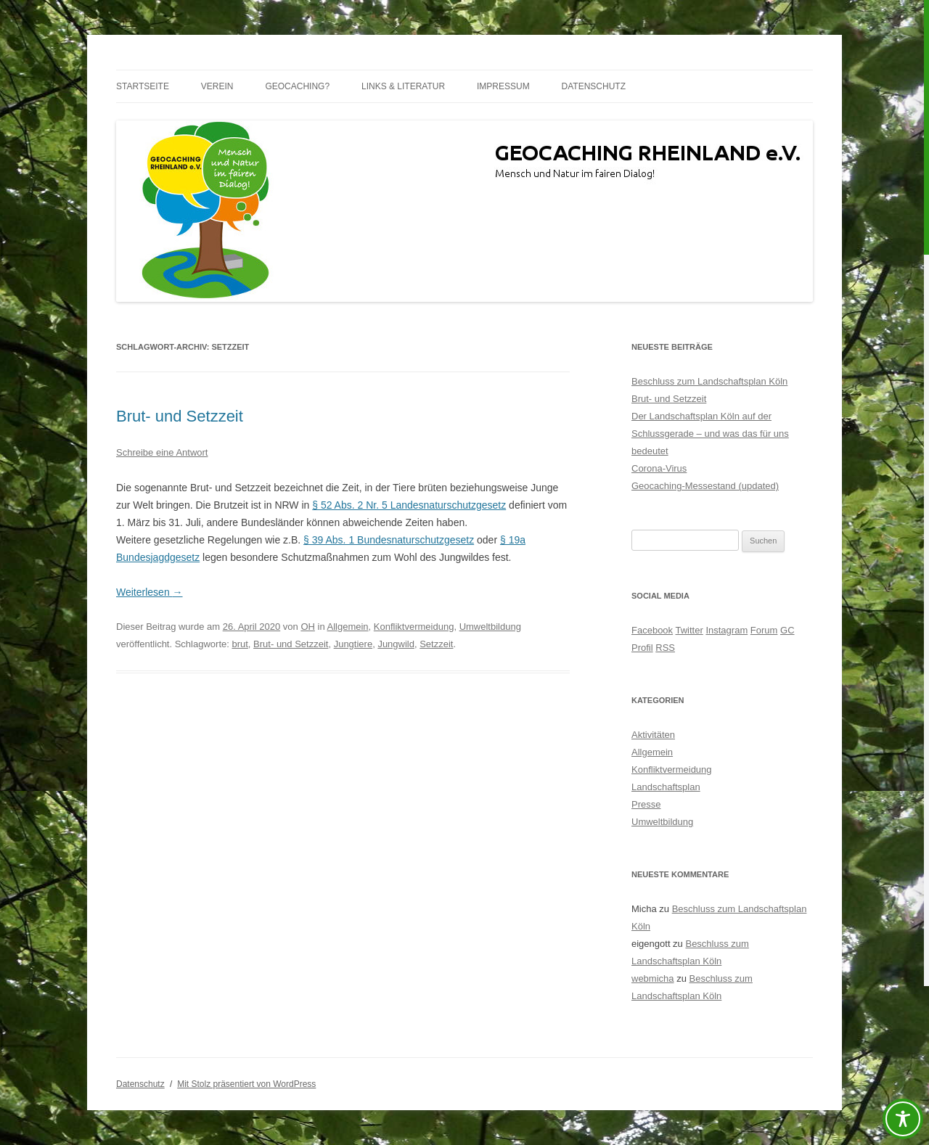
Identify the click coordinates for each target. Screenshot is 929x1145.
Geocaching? (297, 86)
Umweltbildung (490, 626)
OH (307, 626)
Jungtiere (353, 644)
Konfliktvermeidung (414, 626)
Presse (645, 804)
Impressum (503, 86)
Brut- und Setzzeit (179, 416)
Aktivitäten (653, 734)
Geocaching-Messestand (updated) (705, 485)
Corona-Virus (659, 468)
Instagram (726, 630)
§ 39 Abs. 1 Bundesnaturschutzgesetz (388, 540)
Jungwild (395, 644)
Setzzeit (436, 644)
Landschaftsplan (665, 786)
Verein (217, 86)
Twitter (689, 630)
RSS (665, 647)
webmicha (652, 978)
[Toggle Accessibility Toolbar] (903, 1119)
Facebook (652, 630)
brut (239, 644)
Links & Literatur (403, 86)
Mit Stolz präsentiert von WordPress (246, 1084)
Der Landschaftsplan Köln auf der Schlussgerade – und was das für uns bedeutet (710, 433)
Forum (764, 630)
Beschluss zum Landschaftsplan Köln (709, 381)
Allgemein (348, 626)
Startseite (142, 86)
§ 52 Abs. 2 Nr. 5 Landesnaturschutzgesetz (409, 505)
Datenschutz (594, 86)
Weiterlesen (149, 592)
